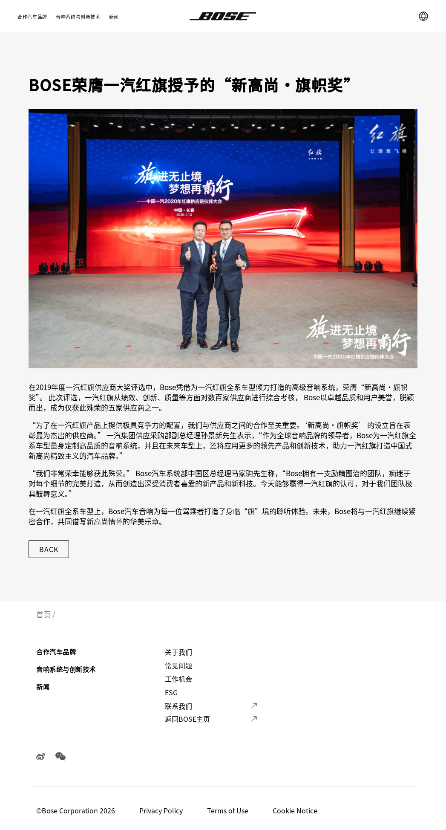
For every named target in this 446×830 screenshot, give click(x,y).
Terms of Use (228, 810)
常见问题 (178, 665)
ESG (171, 692)
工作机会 (178, 679)
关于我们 (178, 652)
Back (48, 549)
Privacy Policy (161, 810)
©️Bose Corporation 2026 (76, 810)
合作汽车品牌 (32, 16)
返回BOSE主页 (187, 718)
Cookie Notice (296, 810)
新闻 (114, 16)
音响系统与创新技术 (78, 16)
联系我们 (178, 706)
